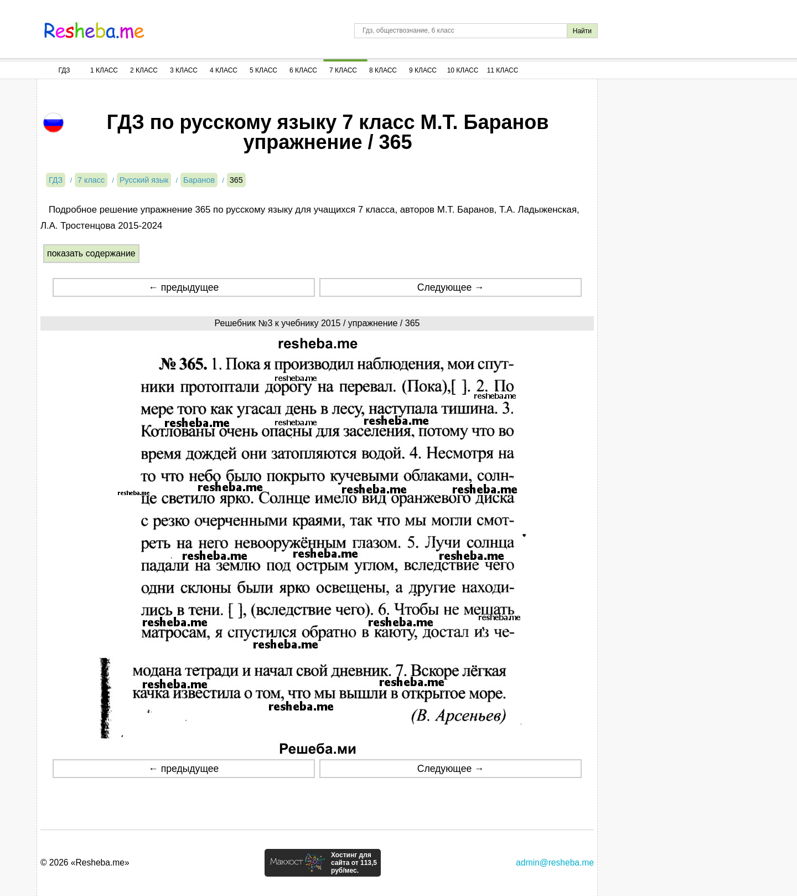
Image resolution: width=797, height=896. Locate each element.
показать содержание (91, 253)
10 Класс (463, 70)
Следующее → (450, 287)
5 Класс (263, 70)
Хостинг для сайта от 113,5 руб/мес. (354, 862)
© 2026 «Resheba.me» (85, 862)
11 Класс (503, 70)
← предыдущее (183, 287)
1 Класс (104, 70)
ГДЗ (64, 70)
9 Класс (423, 70)
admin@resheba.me (555, 862)
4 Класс (223, 70)
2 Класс (144, 70)
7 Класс (343, 70)
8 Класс (383, 70)
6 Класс (303, 70)
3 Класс (184, 70)
